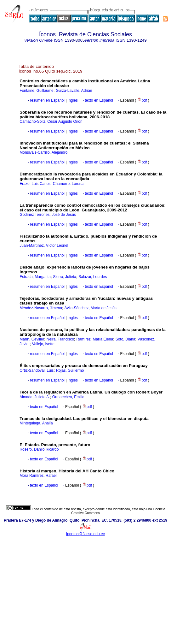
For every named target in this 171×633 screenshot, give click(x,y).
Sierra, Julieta (64, 277)
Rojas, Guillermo (70, 370)
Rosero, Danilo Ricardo (39, 449)
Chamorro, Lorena (68, 183)
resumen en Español (47, 100)
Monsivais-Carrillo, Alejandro (43, 152)
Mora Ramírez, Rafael (38, 475)
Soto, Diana (125, 339)
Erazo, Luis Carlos (35, 183)
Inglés (72, 100)
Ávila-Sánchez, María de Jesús (90, 308)
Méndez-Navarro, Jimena (41, 308)
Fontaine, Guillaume (36, 90)
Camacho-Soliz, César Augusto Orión (51, 121)
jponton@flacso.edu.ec (85, 534)
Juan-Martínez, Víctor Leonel (44, 245)
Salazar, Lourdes (92, 277)
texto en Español (99, 100)
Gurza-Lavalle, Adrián (74, 90)
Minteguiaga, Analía (36, 423)
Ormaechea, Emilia (68, 397)
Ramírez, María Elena (95, 339)
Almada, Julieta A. (35, 397)
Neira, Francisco (60, 339)
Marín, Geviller (32, 339)
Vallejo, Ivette (43, 344)
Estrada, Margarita (35, 277)
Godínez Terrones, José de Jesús (48, 214)
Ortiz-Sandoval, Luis (37, 370)
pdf (142, 100)
